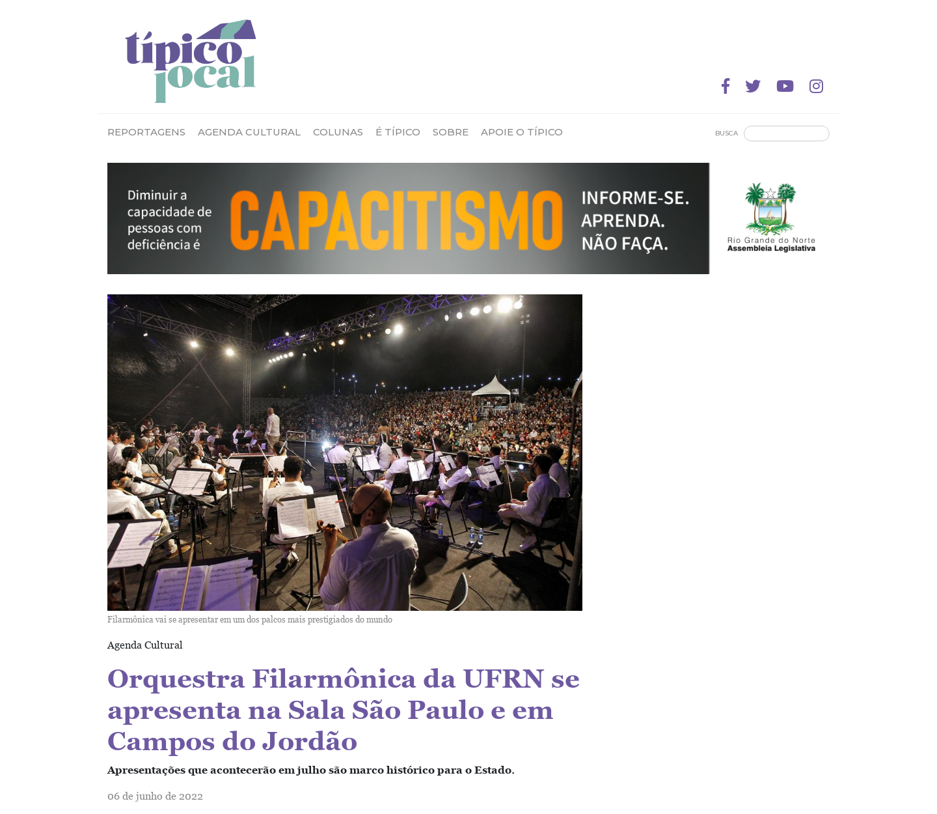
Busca (726, 133)
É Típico (397, 132)
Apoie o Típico (522, 132)
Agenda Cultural (249, 132)
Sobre (450, 132)
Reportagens (146, 132)
